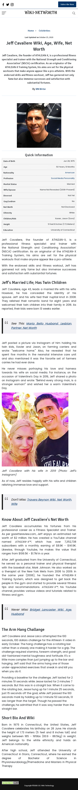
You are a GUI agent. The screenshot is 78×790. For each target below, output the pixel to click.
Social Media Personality (63, 178)
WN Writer (41, 89)
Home (31, 30)
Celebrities (44, 30)
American (70, 172)
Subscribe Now (67, 4)
